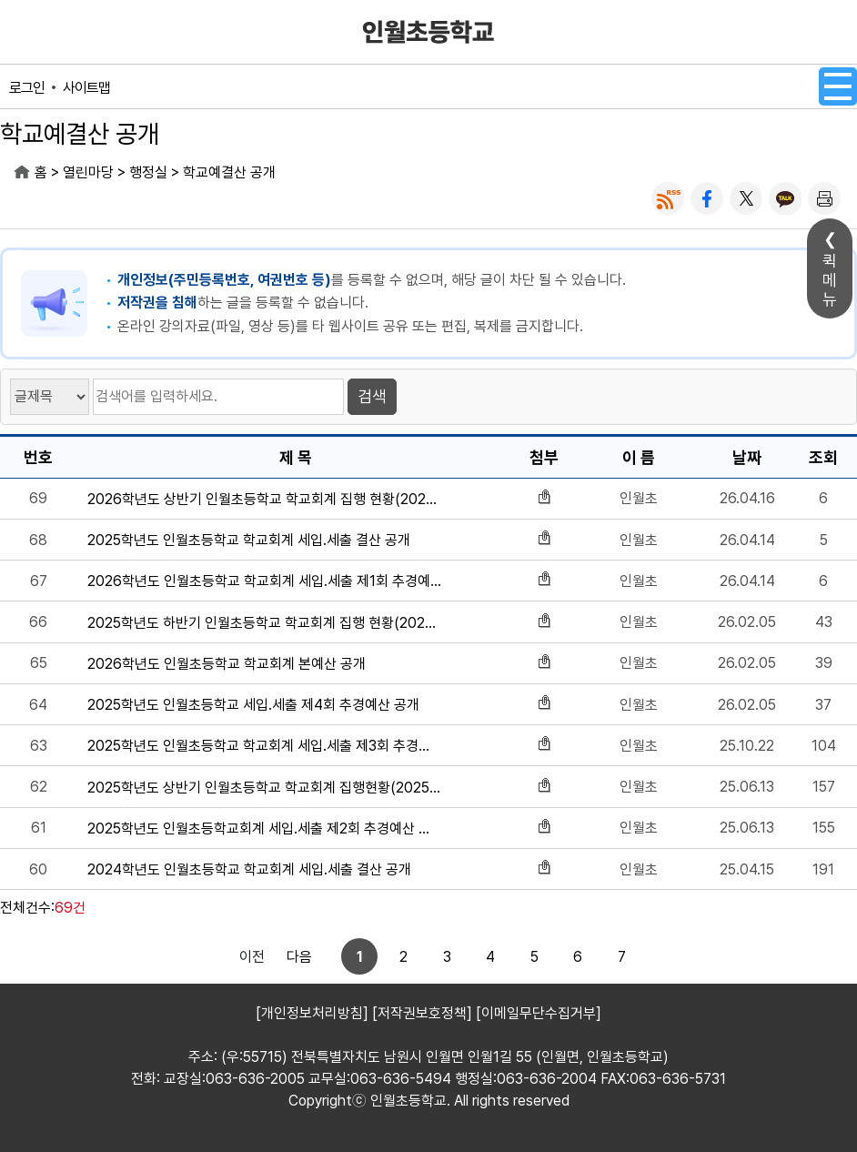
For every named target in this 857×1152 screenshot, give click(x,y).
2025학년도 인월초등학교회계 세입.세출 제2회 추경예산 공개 (264, 828)
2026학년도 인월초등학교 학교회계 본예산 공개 (226, 663)
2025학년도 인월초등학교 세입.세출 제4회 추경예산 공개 (253, 704)
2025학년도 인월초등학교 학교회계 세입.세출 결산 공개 (248, 540)
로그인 (27, 87)
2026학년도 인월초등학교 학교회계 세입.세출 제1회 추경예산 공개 (264, 581)
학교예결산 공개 (229, 172)
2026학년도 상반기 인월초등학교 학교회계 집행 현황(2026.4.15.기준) (264, 499)
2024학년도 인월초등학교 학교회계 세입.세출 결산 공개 (249, 869)
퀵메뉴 (829, 279)
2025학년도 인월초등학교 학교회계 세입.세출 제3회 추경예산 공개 (264, 745)
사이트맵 (86, 87)
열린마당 (88, 172)
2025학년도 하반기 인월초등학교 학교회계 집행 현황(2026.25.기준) (264, 623)
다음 (605, 956)
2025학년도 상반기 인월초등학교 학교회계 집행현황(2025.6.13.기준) (264, 787)
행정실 (148, 172)
